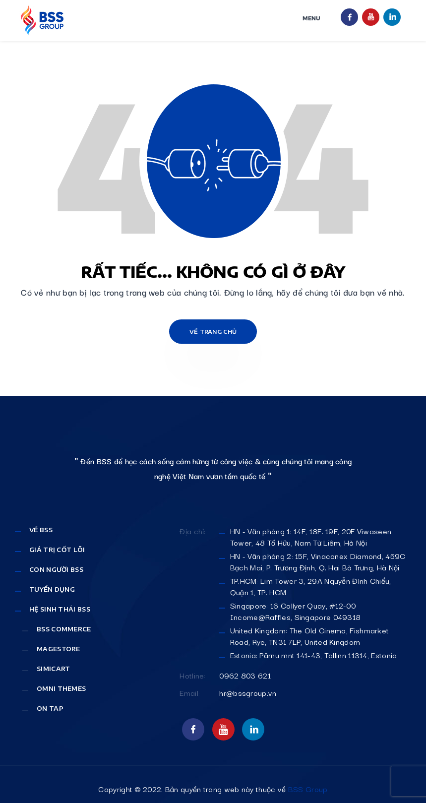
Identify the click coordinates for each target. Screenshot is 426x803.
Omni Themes (61, 688)
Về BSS (41, 530)
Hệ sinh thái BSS (59, 609)
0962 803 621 (245, 675)
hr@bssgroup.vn (247, 692)
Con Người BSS (56, 569)
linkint (392, 17)
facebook (349, 17)
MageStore (58, 649)
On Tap (50, 708)
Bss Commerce (64, 629)
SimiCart (53, 669)
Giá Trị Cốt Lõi (57, 550)
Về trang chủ (213, 331)
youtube (370, 17)
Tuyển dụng (52, 589)
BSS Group (308, 789)
